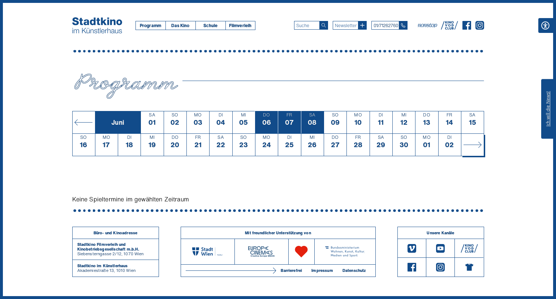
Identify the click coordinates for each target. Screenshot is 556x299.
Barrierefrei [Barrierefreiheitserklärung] (291, 270)
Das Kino (180, 25)
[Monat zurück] (83, 122)
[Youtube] (440, 248)
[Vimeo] (412, 248)
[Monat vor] (472, 144)
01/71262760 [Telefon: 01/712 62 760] (386, 25)
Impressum (322, 270)
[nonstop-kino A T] (428, 25)
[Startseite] (97, 25)
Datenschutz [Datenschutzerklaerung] (354, 270)
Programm (150, 25)
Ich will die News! (548, 109)
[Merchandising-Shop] (469, 267)
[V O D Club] (449, 27)
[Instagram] (479, 27)
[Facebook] (466, 27)
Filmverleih (240, 25)
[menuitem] (150, 25)
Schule (210, 25)
